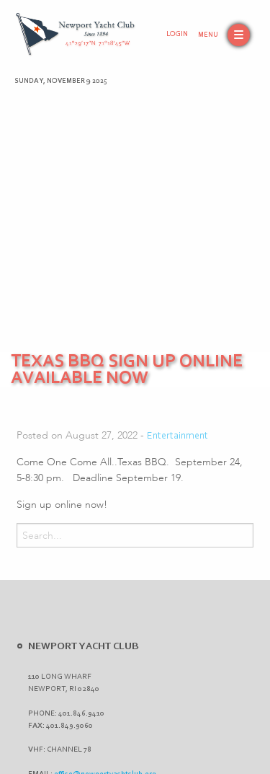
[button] (224, 35)
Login (177, 35)
